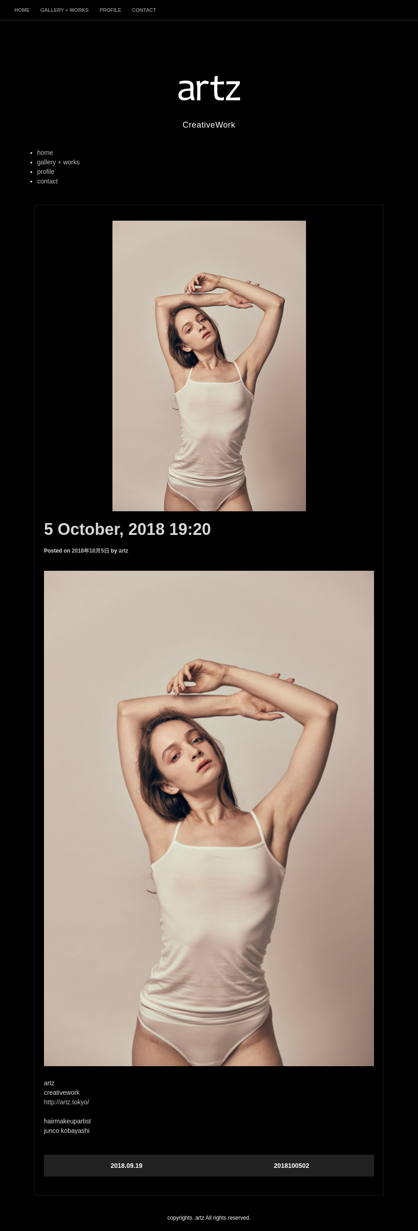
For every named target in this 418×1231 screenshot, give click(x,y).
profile (111, 10)
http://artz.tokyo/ (66, 1102)
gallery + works (64, 10)
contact (144, 10)
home (22, 10)
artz (123, 551)
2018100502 (291, 1165)
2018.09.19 (126, 1165)
